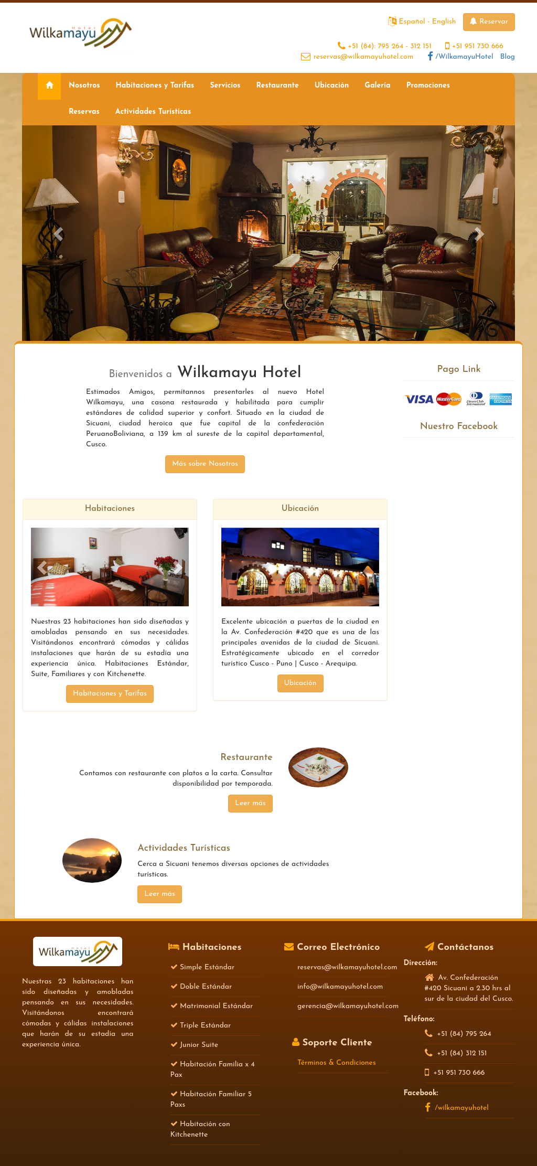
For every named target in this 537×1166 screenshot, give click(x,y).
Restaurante (277, 86)
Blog (507, 57)
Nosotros (84, 86)
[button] (59, 233)
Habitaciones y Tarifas (154, 86)
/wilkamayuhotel (457, 1108)
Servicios (225, 86)
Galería (377, 86)
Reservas (84, 112)
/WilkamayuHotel (460, 57)
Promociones (428, 86)
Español (412, 22)
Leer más (250, 803)
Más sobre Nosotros (205, 464)
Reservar (489, 21)
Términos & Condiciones (336, 1063)
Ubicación (332, 86)
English (444, 22)
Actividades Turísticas (153, 112)
